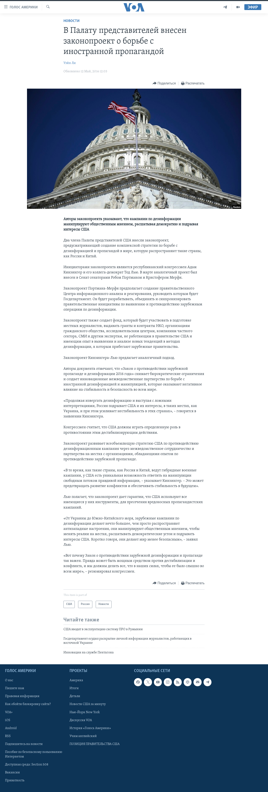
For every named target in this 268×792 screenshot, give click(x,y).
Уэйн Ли (69, 63)
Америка (76, 680)
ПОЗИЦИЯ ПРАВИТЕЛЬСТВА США (95, 744)
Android (11, 728)
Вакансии (12, 772)
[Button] (164, 83)
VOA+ (9, 712)
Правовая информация (22, 696)
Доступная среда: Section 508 (26, 764)
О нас (9, 680)
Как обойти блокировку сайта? (28, 704)
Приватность (14, 780)
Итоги (74, 688)
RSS (8, 736)
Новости (71, 21)
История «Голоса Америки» (90, 728)
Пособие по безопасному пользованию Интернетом (33, 754)
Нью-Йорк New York (85, 712)
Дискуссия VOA (81, 720)
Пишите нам (14, 688)
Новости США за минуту (88, 704)
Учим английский (83, 736)
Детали (75, 696)
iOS (7, 720)
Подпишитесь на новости (24, 744)
